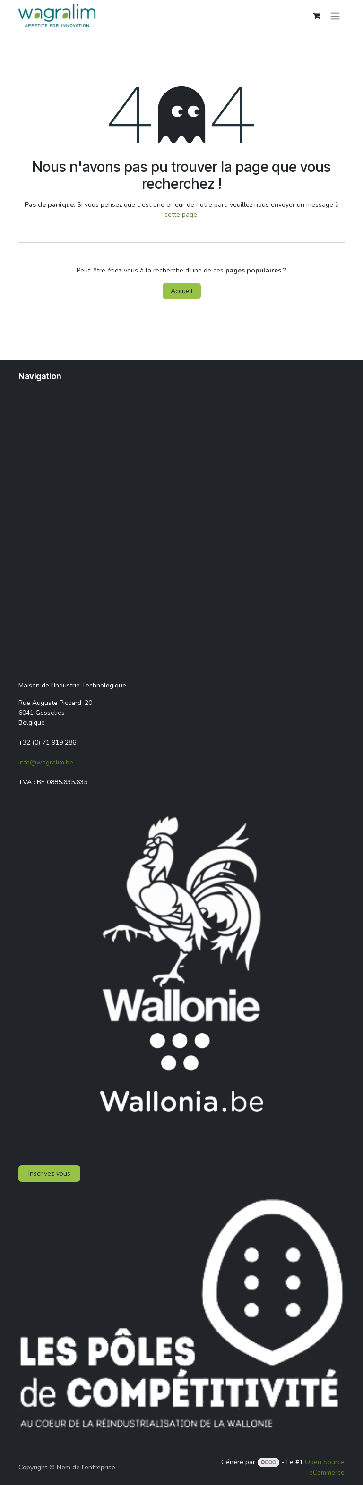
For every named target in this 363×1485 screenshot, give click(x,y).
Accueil (182, 291)
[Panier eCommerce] (316, 15)
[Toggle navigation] (335, 15)
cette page (180, 214)
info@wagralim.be (45, 762)
